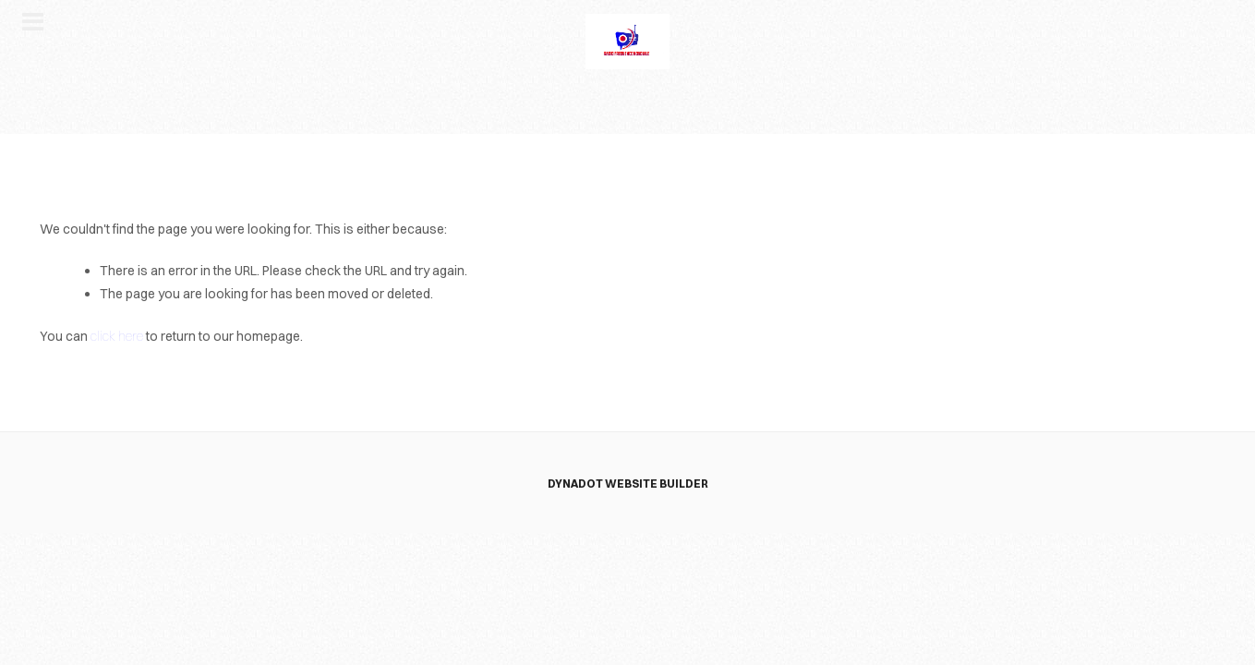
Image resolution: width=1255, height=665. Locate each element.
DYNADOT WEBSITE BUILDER (628, 483)
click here (117, 336)
